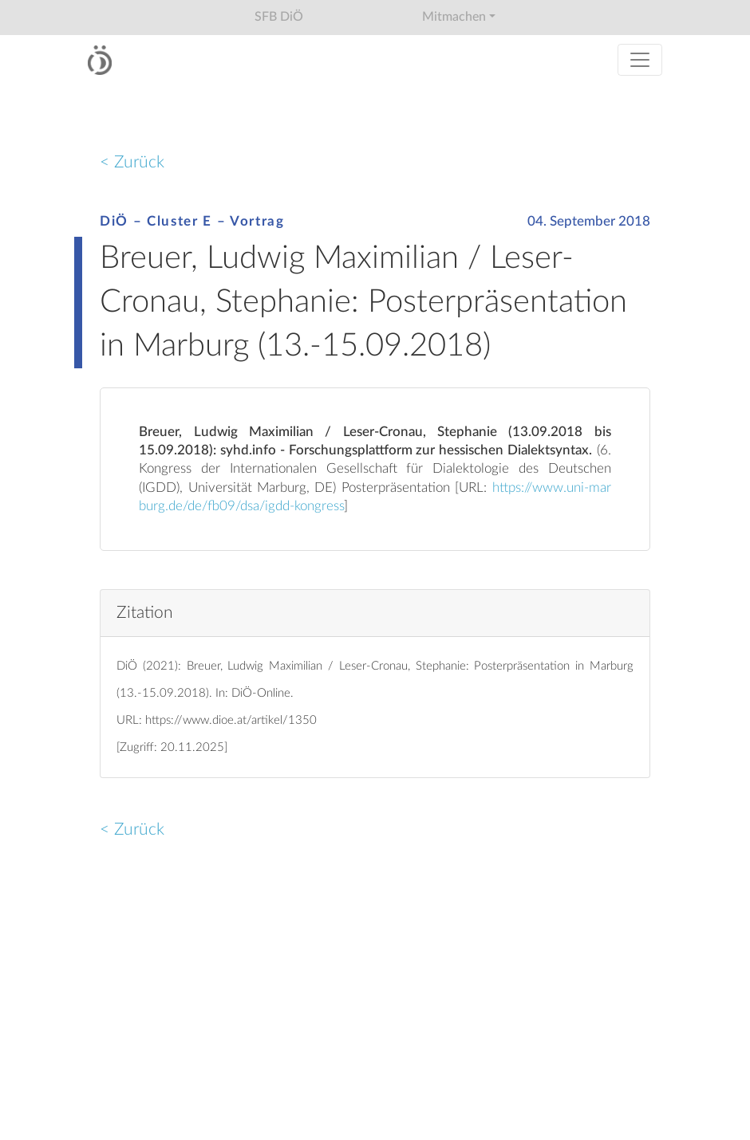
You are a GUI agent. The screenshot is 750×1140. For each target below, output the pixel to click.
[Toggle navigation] (640, 60)
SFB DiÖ (279, 16)
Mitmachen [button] (454, 16)
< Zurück (132, 162)
